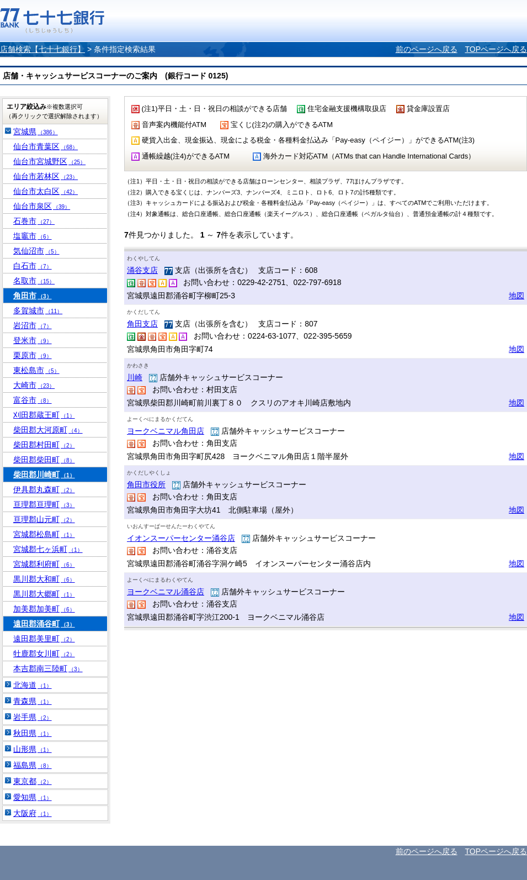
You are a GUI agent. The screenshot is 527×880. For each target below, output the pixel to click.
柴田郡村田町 (44, 444)
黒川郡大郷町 (44, 593)
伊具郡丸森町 (44, 489)
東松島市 (36, 370)
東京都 (32, 781)
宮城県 (35, 131)
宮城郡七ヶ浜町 (48, 549)
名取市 (34, 280)
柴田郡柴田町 (44, 459)
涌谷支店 (142, 270)
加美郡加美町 (44, 608)
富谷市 (32, 400)
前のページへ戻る (426, 49)
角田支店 (142, 323)
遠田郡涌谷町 (44, 623)
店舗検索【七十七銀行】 (42, 49)
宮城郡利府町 (44, 564)
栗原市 (32, 355)
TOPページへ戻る (496, 49)
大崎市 (34, 385)
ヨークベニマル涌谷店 (165, 591)
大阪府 (32, 813)
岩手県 (32, 717)
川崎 (134, 377)
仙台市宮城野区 (49, 161)
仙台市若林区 (45, 176)
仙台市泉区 (41, 206)
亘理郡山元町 (44, 519)
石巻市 (34, 221)
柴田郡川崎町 (44, 474)
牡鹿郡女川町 (44, 653)
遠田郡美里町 (44, 638)
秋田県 (32, 733)
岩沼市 (32, 325)
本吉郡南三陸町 (48, 668)
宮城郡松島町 (44, 534)
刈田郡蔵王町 (44, 414)
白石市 (32, 265)
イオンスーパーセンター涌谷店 (181, 538)
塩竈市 (32, 235)
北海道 (32, 685)
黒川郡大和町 (44, 579)
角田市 (32, 295)
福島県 (32, 765)
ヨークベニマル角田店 (165, 430)
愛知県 (32, 797)
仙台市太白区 (45, 191)
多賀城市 (37, 310)
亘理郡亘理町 (44, 504)
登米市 (32, 340)
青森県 (32, 701)
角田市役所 (146, 484)
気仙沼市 (36, 250)
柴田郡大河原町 (48, 429)
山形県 (32, 749)
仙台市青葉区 (45, 146)
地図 (516, 295)
